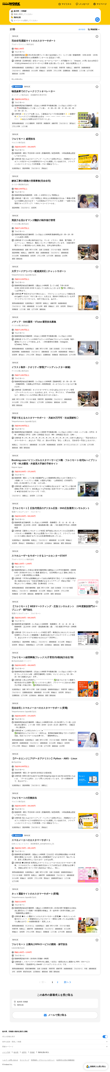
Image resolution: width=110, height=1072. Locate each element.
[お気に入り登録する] (97, 36)
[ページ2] (57, 982)
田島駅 (32, 1052)
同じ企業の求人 (17, 79)
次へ (66, 982)
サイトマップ (24, 1060)
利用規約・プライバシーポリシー (43, 1060)
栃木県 (16, 1052)
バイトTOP (6, 1052)
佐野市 (24, 1052)
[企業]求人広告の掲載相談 (65, 1060)
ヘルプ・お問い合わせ (10, 1060)
